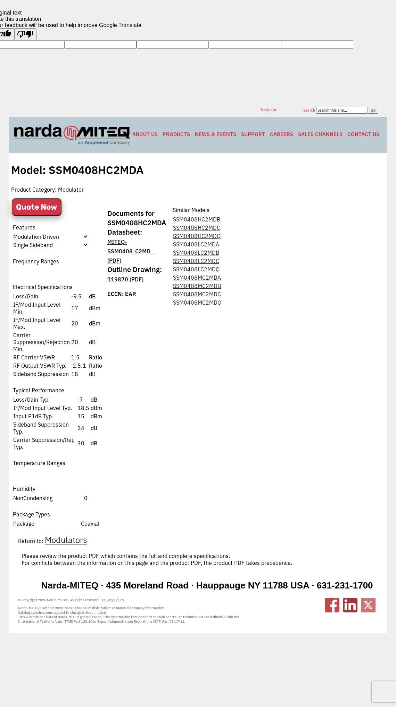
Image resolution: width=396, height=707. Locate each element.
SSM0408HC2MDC (196, 227)
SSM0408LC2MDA (196, 244)
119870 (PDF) (125, 279)
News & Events (215, 134)
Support (253, 134)
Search (309, 110)
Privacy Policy (113, 600)
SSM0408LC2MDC (196, 261)
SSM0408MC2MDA (197, 277)
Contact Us (363, 134)
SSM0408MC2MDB (197, 285)
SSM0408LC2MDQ (196, 269)
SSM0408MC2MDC (197, 294)
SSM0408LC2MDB (196, 252)
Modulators (66, 539)
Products (176, 134)
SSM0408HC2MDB (196, 219)
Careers (281, 134)
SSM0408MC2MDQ (197, 302)
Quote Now (36, 207)
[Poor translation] (25, 34)
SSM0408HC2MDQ (197, 236)
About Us (145, 134)
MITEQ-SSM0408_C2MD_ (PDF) (130, 251)
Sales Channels (320, 134)
